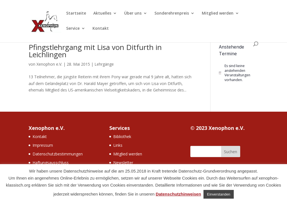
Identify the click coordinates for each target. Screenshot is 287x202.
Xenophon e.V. (49, 64)
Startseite (76, 13)
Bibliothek (122, 136)
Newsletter (123, 162)
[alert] (238, 73)
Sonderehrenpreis (171, 13)
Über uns (133, 13)
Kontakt (100, 28)
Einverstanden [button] (218, 194)
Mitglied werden (217, 13)
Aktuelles (102, 13)
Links (117, 145)
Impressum (43, 145)
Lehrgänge (104, 64)
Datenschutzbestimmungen (58, 154)
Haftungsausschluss (51, 162)
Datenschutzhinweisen (178, 194)
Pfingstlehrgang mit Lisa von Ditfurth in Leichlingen (95, 50)
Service (73, 28)
